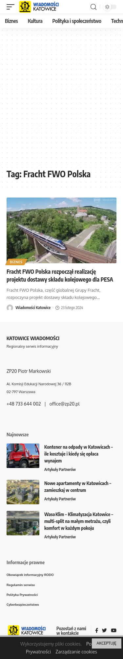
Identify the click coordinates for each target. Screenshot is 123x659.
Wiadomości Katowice (33, 307)
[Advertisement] (61, 100)
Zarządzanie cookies (76, 651)
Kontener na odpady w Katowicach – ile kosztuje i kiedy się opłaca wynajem (78, 453)
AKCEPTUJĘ (106, 643)
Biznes (16, 262)
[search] (93, 7)
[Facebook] (96, 630)
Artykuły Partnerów (60, 469)
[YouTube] (113, 630)
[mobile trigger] (12, 7)
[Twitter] (104, 630)
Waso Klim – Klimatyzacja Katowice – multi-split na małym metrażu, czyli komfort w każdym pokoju (78, 521)
